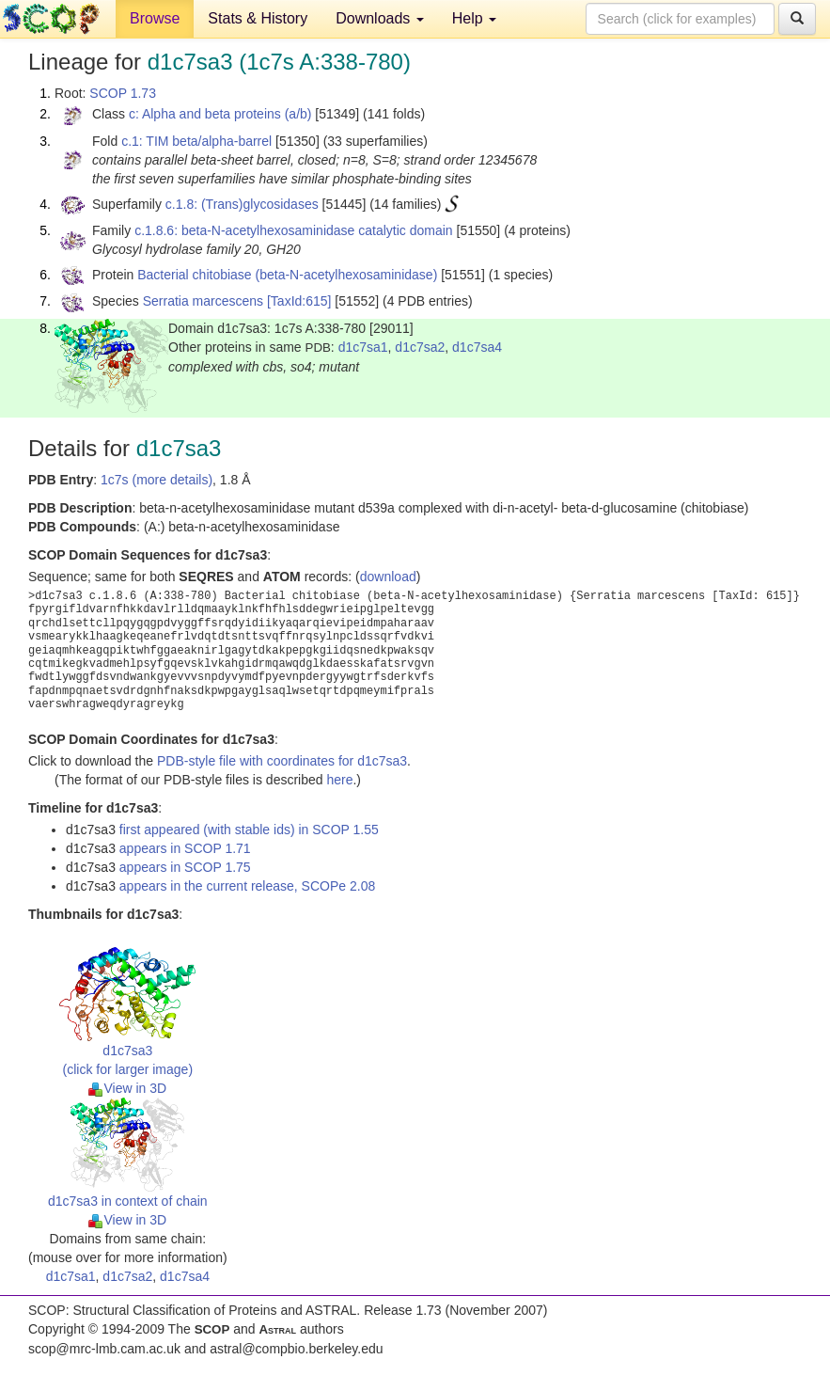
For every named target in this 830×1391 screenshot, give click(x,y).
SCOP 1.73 (122, 93)
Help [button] (474, 18)
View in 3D (127, 1088)
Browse (155, 18)
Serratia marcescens (203, 300)
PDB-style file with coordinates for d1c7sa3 (282, 760)
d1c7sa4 (477, 347)
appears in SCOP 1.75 (185, 867)
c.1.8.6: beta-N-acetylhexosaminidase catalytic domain (293, 230)
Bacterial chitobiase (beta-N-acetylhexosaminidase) (287, 274)
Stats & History (257, 18)
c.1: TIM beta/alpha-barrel (196, 141)
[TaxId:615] (299, 300)
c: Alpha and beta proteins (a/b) (220, 113)
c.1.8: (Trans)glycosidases (242, 204)
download (388, 576)
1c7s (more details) (156, 479)
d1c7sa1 (363, 347)
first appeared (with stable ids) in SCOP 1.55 (249, 829)
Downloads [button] (380, 18)
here (339, 779)
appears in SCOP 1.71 (185, 848)
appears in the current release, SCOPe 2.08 (247, 885)
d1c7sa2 (420, 347)
